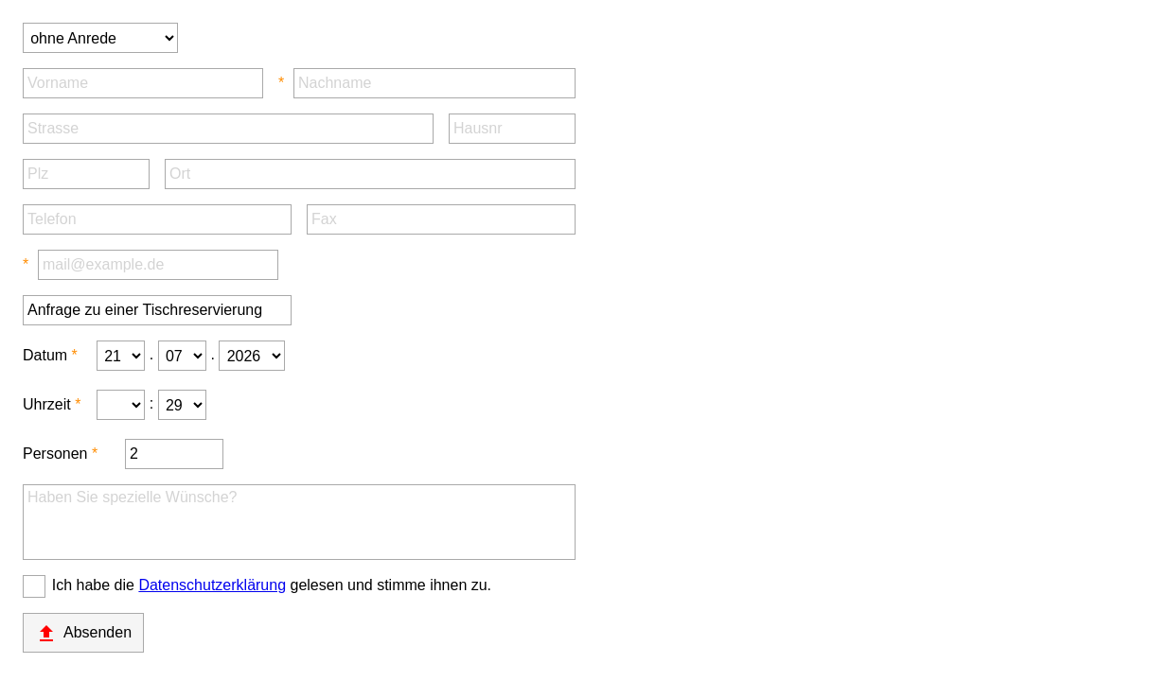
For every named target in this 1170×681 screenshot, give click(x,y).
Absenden (83, 633)
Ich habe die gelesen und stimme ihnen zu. (271, 585)
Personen (55, 453)
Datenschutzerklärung (212, 585)
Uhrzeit (47, 404)
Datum (45, 355)
